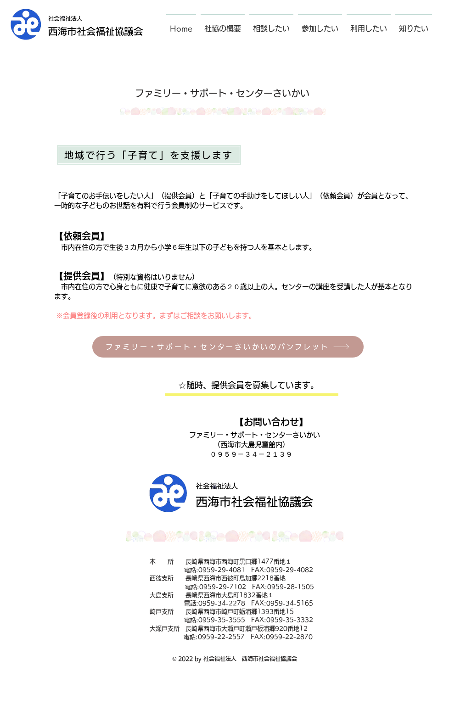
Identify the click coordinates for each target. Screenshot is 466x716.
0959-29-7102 (222, 587)
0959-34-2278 (221, 603)
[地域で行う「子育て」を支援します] (148, 155)
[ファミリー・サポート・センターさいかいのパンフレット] (228, 347)
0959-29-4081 (221, 570)
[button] (222, 24)
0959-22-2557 (221, 637)
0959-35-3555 (221, 620)
